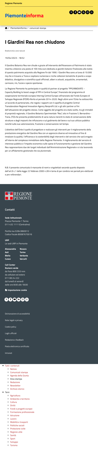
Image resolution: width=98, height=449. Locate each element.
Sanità (13, 435)
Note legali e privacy (14, 320)
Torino (23, 252)
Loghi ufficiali (11, 333)
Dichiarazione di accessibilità (17, 313)
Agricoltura (15, 395)
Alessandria (10, 249)
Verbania (24, 255)
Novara (23, 249)
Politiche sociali (17, 425)
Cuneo (8, 259)
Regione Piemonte (13, 3)
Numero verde (11, 268)
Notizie (13, 369)
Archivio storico (17, 389)
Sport (12, 438)
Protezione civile (17, 428)
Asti (7, 252)
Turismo (13, 445)
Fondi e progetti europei (21, 408)
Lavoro (13, 418)
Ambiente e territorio (20, 399)
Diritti (12, 405)
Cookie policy (10, 326)
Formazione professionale (22, 412)
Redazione (15, 382)
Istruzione (14, 415)
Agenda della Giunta (19, 375)
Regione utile (16, 432)
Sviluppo (14, 442)
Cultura (13, 402)
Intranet (8, 353)
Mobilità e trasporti (19, 422)
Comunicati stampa (19, 372)
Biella (7, 255)
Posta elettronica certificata (17, 346)
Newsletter (15, 385)
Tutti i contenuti (12, 365)
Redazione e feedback (14, 339)
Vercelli (23, 259)
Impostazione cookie (16, 290)
